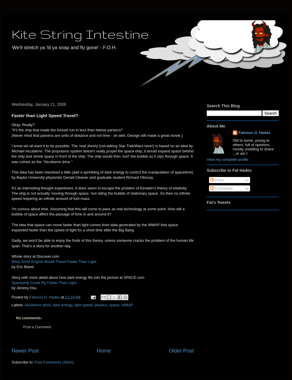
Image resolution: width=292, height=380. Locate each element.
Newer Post (25, 351)
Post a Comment (37, 327)
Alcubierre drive (38, 305)
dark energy (62, 305)
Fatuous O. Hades (255, 132)
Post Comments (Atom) (54, 362)
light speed (83, 305)
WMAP (127, 305)
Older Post (181, 351)
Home (104, 351)
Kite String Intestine (80, 34)
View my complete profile (227, 159)
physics (101, 305)
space (114, 305)
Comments (221, 188)
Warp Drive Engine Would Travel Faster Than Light (54, 261)
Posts (217, 180)
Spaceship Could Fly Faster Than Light (44, 283)
